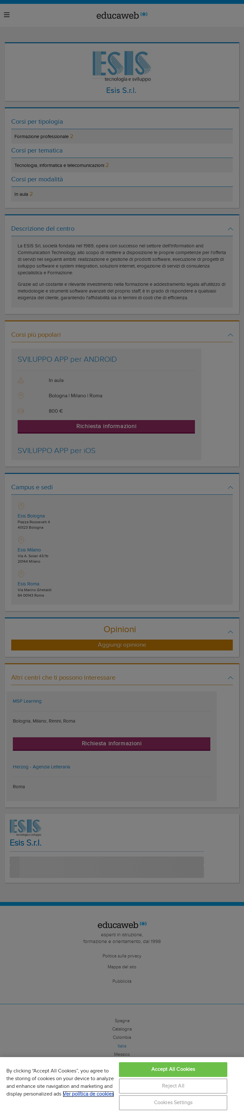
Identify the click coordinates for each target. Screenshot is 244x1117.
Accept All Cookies (173, 1069)
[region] (122, 1087)
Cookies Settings (173, 1103)
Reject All (173, 1086)
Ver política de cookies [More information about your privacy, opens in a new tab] (88, 1094)
